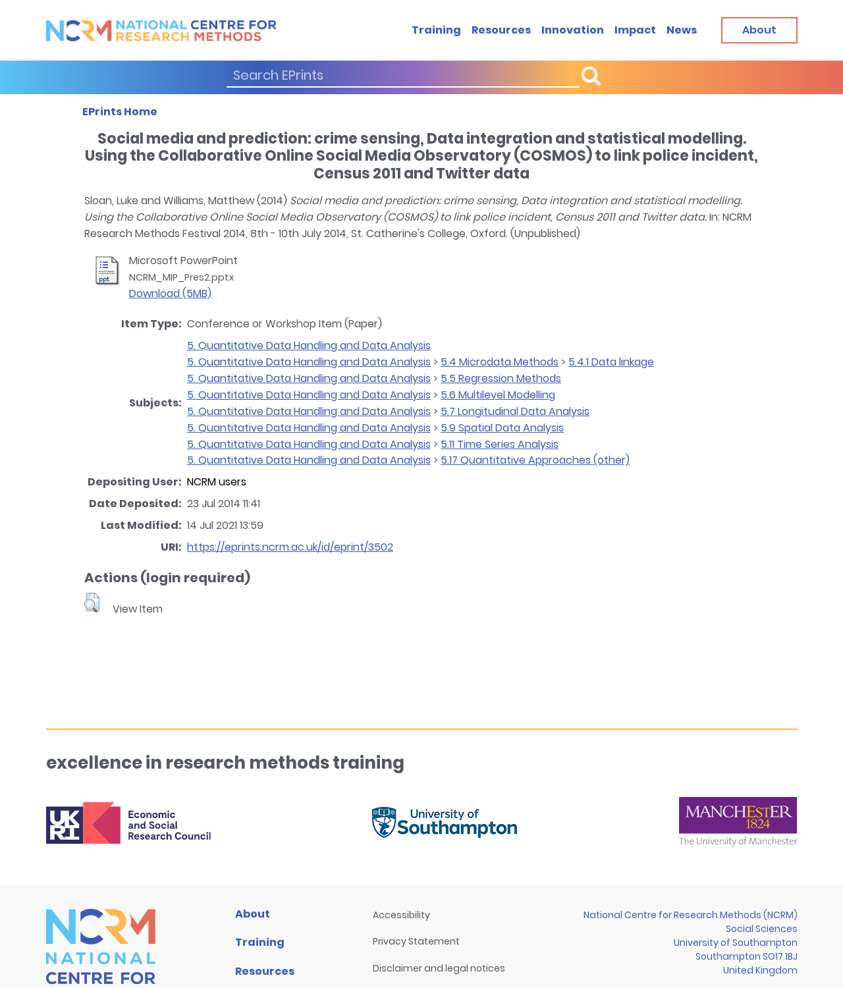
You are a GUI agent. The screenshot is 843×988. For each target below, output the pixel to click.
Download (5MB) (170, 293)
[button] (91, 603)
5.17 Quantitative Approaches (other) (535, 460)
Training (436, 30)
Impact (635, 30)
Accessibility (401, 914)
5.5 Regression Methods (501, 378)
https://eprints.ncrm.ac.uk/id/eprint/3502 (290, 547)
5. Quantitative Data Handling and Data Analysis (309, 345)
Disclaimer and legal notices (439, 968)
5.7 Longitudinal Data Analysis (515, 411)
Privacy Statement (416, 941)
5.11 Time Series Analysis (499, 444)
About (252, 913)
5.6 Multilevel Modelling (498, 394)
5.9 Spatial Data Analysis (502, 427)
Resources (501, 30)
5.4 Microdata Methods (499, 362)
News (681, 30)
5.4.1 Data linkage (611, 362)
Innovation (572, 30)
